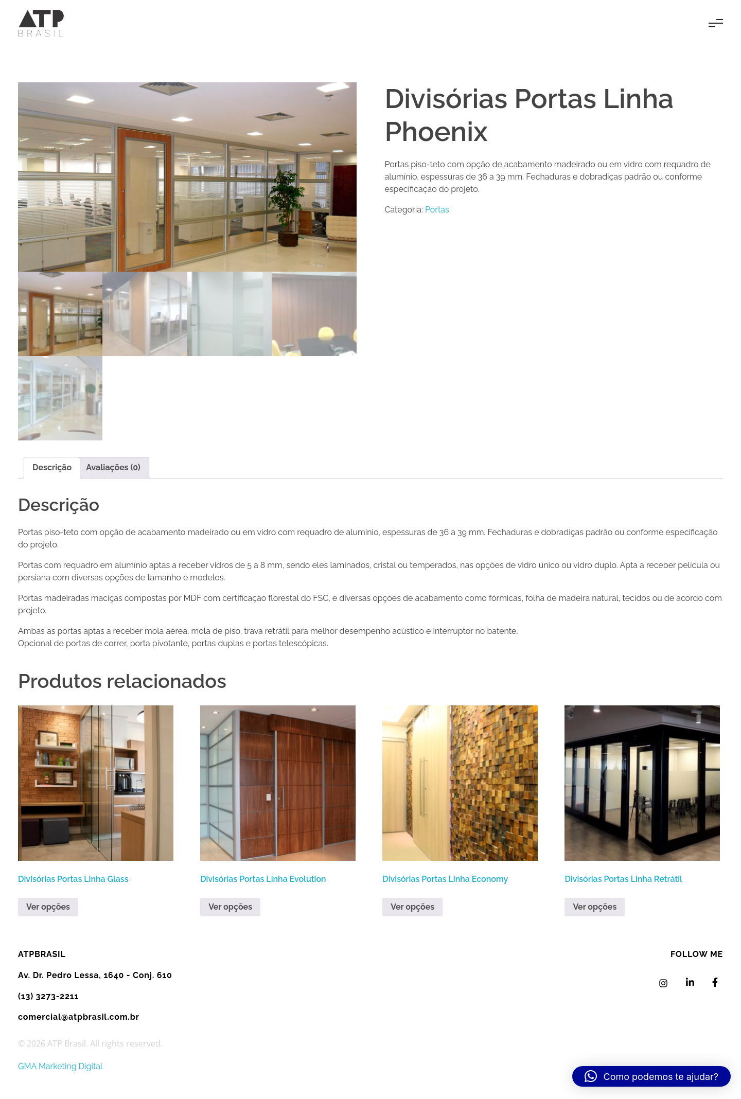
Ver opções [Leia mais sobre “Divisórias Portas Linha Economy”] (412, 907)
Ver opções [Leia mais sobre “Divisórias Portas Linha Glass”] (48, 907)
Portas (437, 210)
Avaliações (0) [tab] (113, 467)
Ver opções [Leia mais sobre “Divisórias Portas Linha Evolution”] (230, 907)
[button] (651, 1076)
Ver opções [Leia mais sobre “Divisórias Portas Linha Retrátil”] (594, 907)
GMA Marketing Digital (60, 1066)
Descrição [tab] (52, 467)
